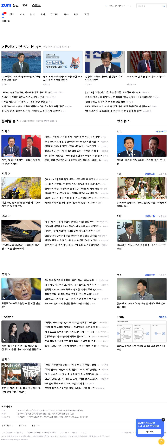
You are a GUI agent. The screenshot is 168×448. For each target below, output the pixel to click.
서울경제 (46, 84)
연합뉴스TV (6, 84)
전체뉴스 (22, 425)
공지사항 (63, 432)
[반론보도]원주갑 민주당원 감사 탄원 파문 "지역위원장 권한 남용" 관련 (45, 413)
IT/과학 (54, 14)
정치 (12, 14)
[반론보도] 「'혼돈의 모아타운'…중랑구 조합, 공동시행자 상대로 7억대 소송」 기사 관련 (52, 417)
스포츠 (36, 5)
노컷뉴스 (88, 84)
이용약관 (19, 432)
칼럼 (76, 14)
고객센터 (73, 432)
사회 (22, 14)
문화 (66, 14)
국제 (42, 14)
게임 (86, 14)
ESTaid (5, 439)
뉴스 (16, 5)
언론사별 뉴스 (7, 425)
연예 (25, 5)
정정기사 (5, 406)
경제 (32, 14)
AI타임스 (163, 317)
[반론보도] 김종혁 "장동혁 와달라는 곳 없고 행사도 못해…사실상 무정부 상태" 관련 (50, 410)
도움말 (83, 432)
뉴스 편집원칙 (7, 432)
